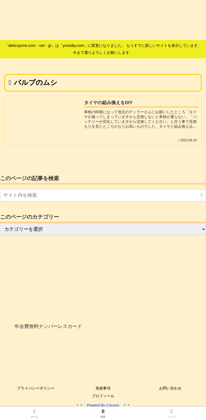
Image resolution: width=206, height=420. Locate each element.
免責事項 (103, 388)
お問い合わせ (170, 388)
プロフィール (103, 396)
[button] (201, 195)
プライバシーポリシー (35, 388)
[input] (103, 195)
